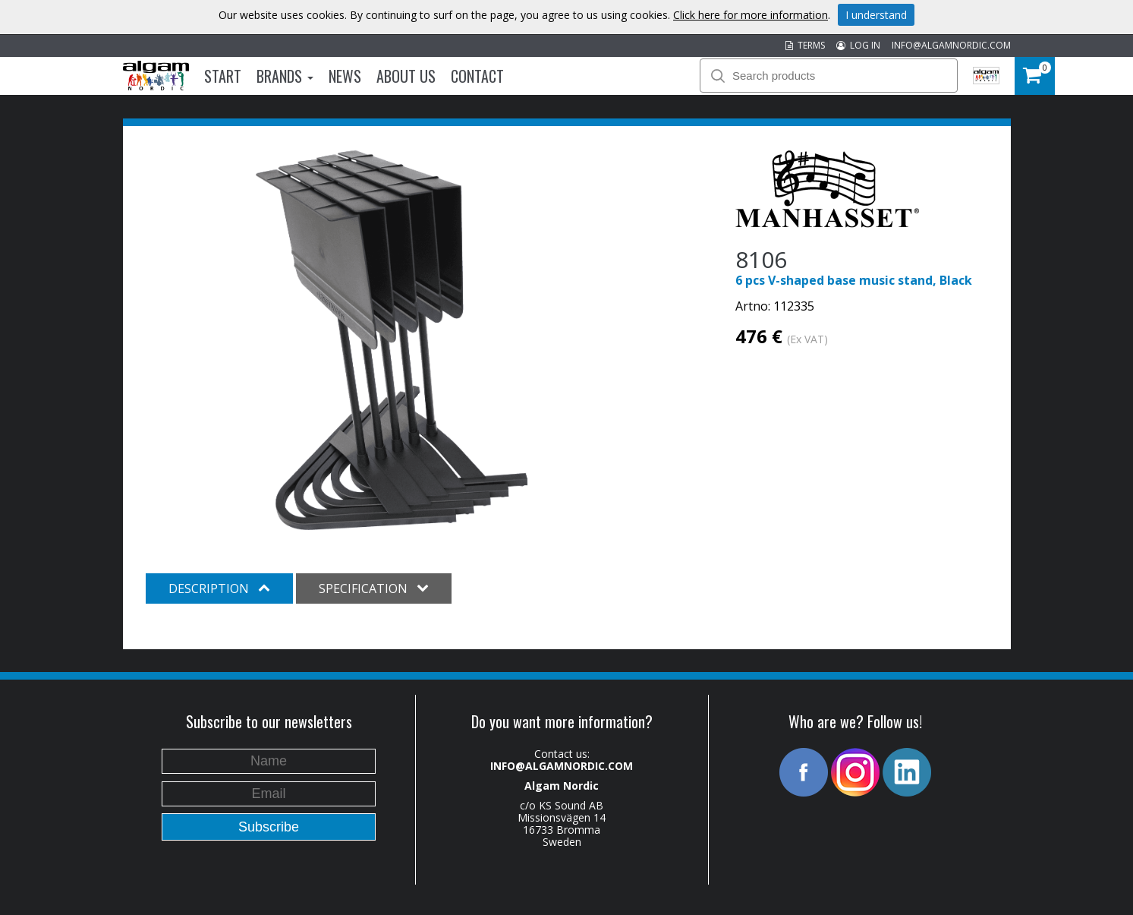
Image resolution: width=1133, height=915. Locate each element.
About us (406, 76)
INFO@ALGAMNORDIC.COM (951, 45)
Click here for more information (750, 15)
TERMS (805, 45)
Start (222, 76)
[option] (392, 340)
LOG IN (858, 45)
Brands (284, 76)
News (345, 76)
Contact (477, 76)
